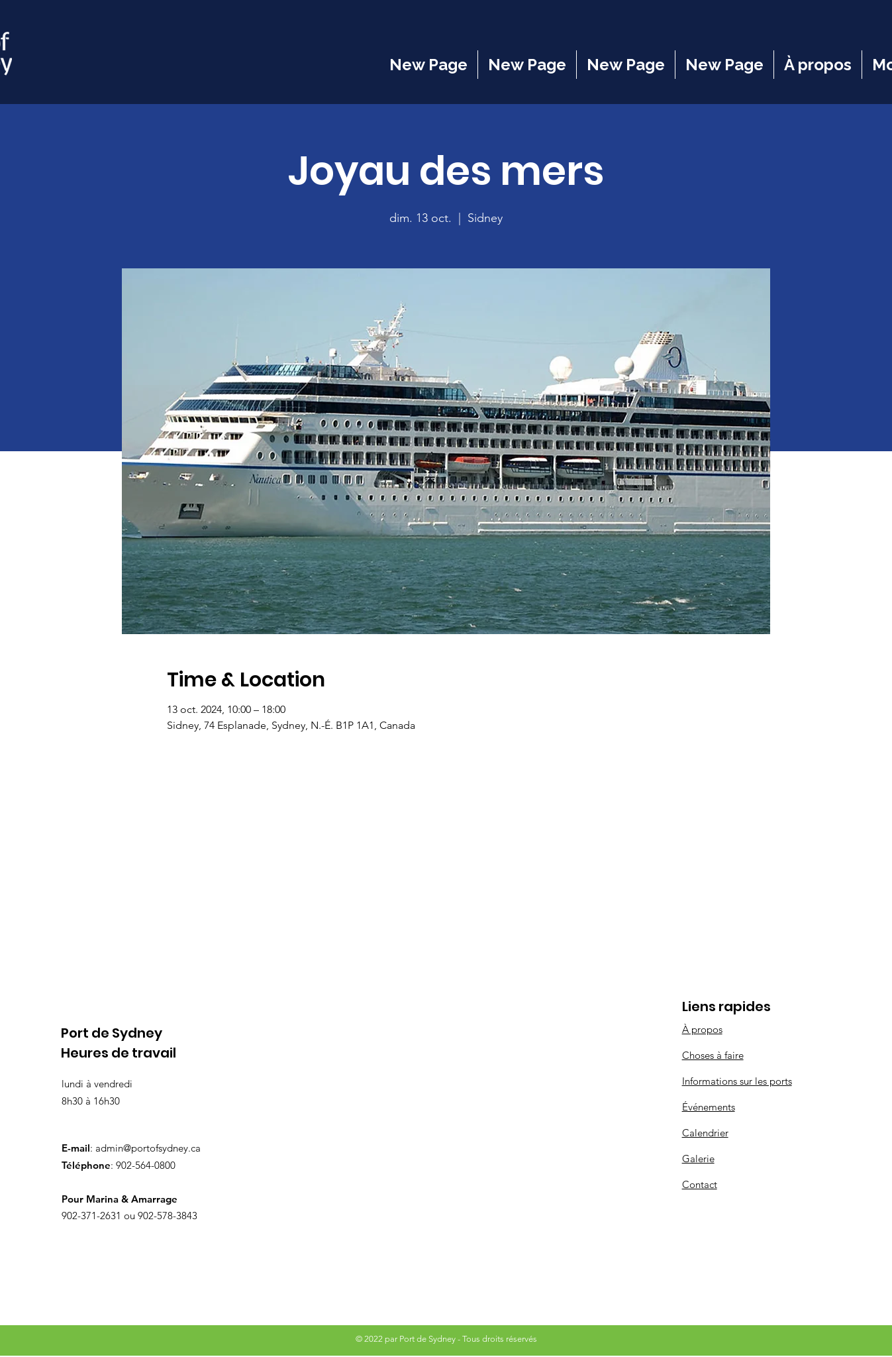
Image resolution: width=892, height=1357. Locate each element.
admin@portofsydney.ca (148, 1148)
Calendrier (705, 1132)
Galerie (698, 1158)
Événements (708, 1107)
